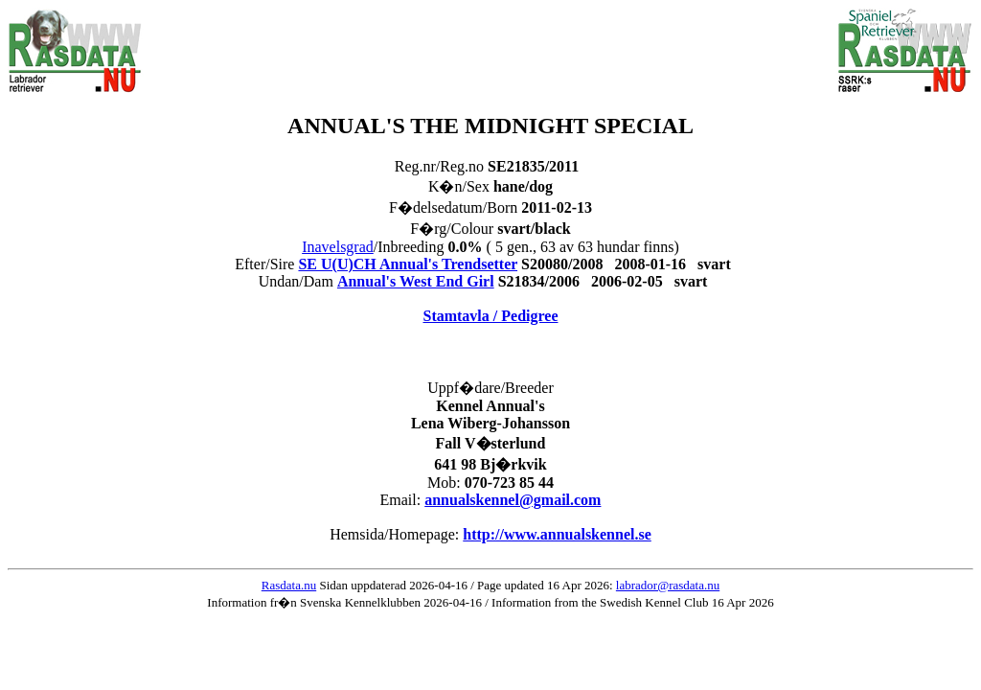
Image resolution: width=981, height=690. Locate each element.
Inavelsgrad (338, 247)
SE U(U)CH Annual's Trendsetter (407, 264)
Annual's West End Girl (415, 281)
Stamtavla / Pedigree (490, 316)
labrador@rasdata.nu (667, 585)
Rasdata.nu (289, 585)
